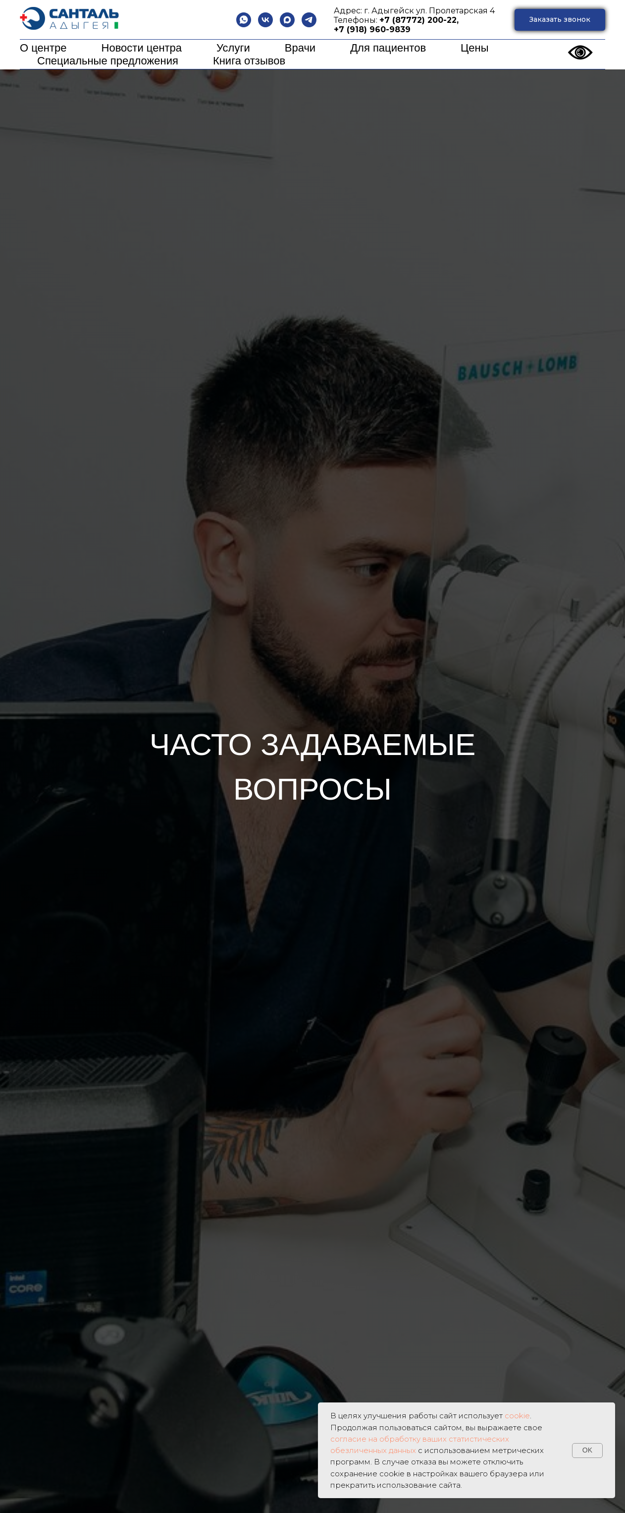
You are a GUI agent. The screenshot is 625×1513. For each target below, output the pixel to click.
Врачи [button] (300, 48)
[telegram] (309, 19)
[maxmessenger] (287, 19)
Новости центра (142, 48)
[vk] (265, 19)
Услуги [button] (233, 48)
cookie (517, 1415)
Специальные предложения (107, 61)
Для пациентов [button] (388, 48)
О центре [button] (43, 48)
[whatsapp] (243, 19)
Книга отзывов (249, 61)
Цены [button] (474, 48)
